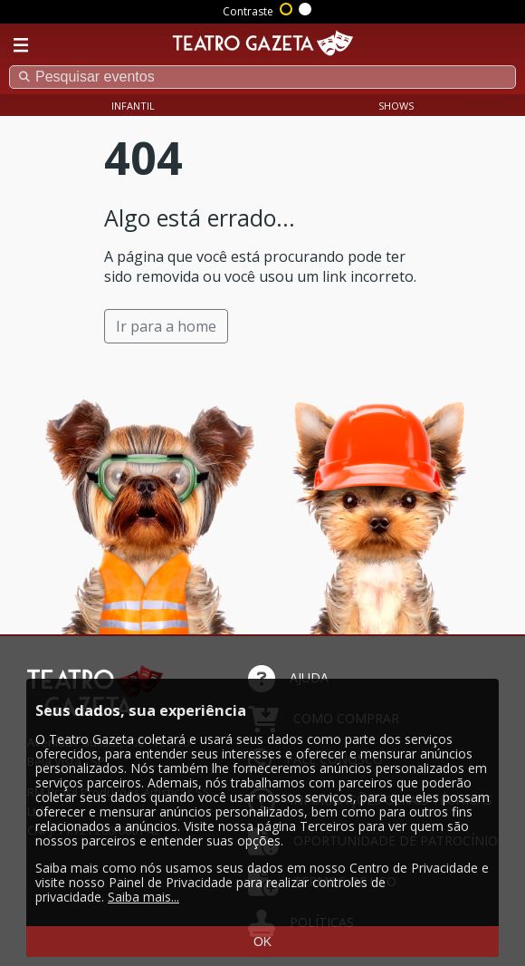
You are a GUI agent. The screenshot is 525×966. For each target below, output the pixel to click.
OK (262, 941)
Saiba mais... (143, 896)
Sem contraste (306, 7)
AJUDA (288, 677)
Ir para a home (166, 326)
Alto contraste (287, 7)
